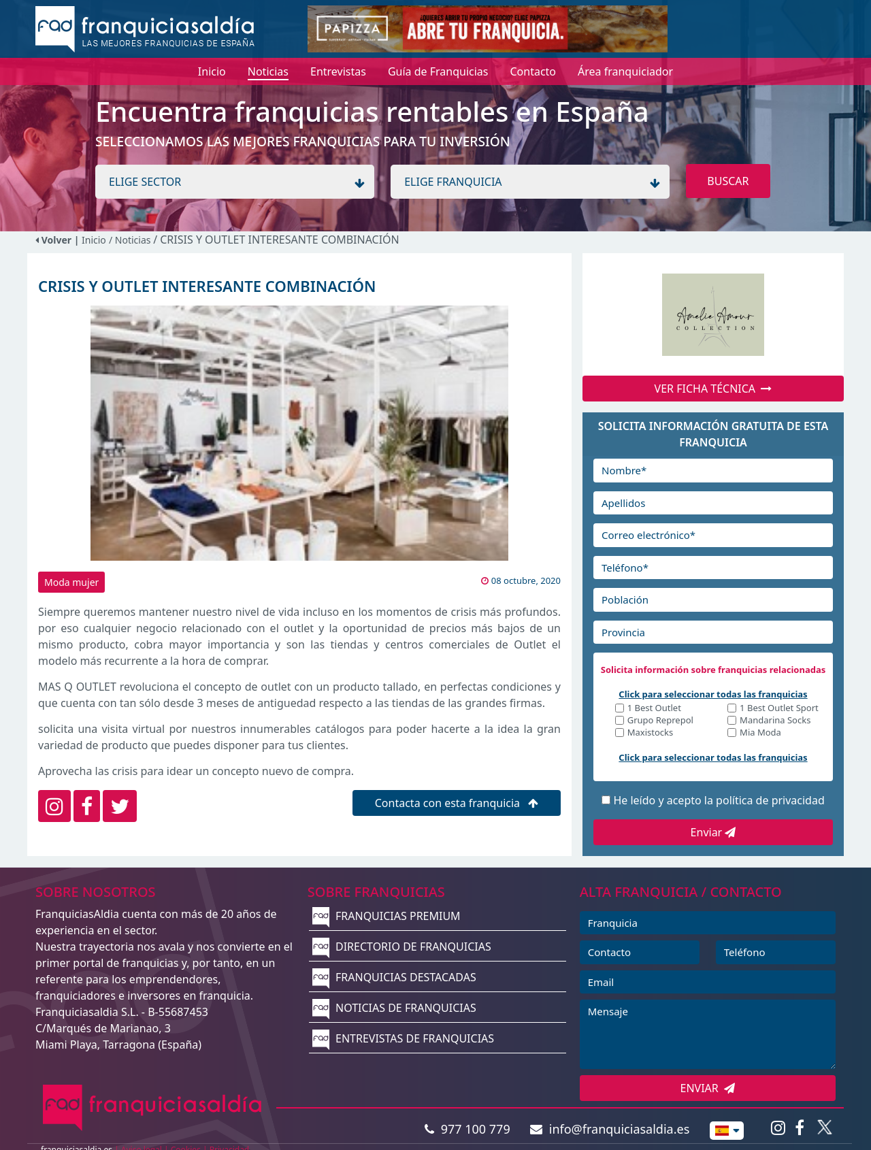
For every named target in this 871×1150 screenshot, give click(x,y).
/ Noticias (131, 239)
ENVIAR (708, 1088)
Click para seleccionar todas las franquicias (713, 694)
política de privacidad (770, 800)
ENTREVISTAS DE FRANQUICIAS (403, 1038)
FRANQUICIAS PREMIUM (386, 915)
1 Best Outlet (654, 709)
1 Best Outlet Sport (779, 709)
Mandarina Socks (775, 721)
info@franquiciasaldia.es (609, 1129)
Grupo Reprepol (660, 721)
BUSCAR (728, 181)
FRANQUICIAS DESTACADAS (394, 977)
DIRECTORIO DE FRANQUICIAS (401, 946)
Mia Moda (760, 733)
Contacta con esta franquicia (457, 802)
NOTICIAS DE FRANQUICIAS (394, 1007)
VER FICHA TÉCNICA (713, 388)
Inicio (94, 239)
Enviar (713, 832)
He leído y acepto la (718, 800)
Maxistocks (650, 733)
